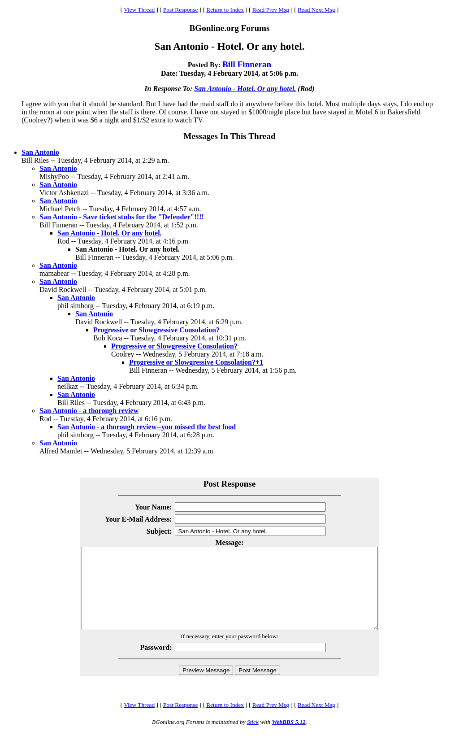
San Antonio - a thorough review (89, 410)
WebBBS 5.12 (288, 738)
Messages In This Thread (229, 136)
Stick (253, 738)
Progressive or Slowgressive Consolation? (156, 330)
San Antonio (40, 152)
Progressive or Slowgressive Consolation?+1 (196, 362)
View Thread (139, 9)
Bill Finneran (246, 64)
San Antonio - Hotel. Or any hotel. (245, 88)
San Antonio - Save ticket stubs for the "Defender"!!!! (121, 217)
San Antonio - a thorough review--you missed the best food (146, 427)
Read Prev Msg (270, 9)
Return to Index (225, 9)
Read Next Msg (316, 9)
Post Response (180, 9)
